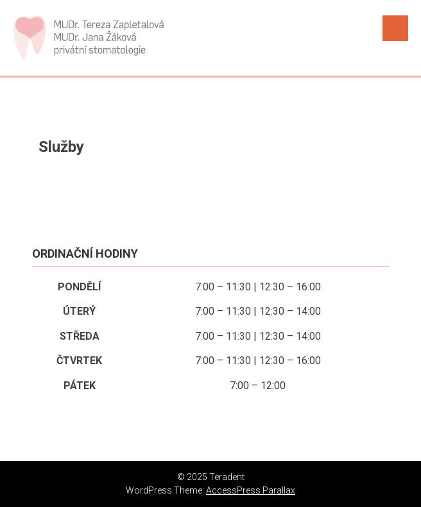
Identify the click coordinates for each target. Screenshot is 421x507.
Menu (395, 28)
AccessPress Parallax (250, 490)
